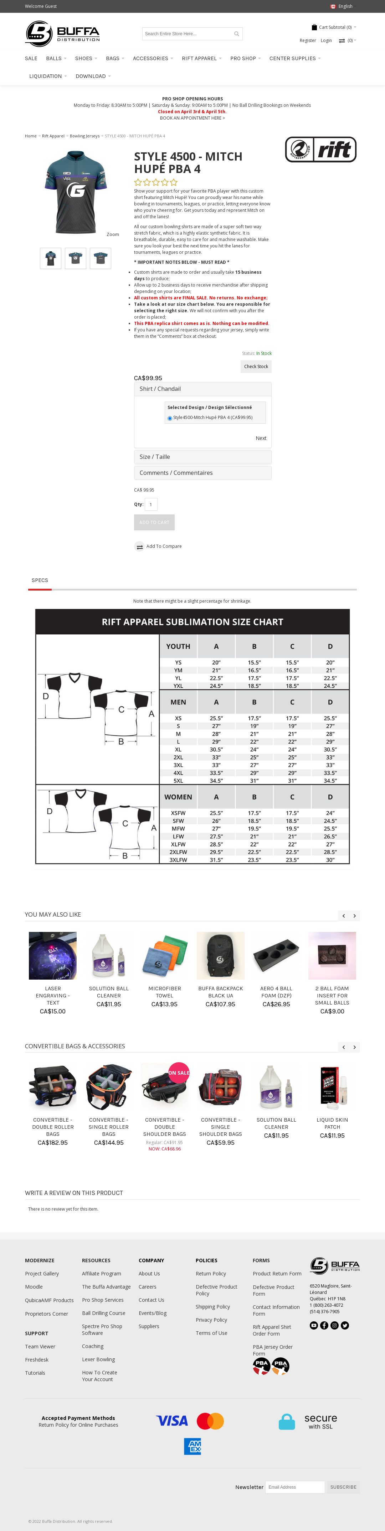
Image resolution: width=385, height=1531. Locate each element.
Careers (147, 1286)
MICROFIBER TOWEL (164, 992)
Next (261, 438)
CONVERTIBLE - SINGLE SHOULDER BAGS (220, 1126)
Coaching (92, 1346)
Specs (40, 580)
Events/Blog (152, 1313)
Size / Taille (155, 457)
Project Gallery (42, 1273)
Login (326, 40)
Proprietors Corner (46, 1313)
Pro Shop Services (103, 1299)
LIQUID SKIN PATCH (332, 1123)
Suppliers (149, 1326)
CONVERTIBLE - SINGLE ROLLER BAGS (109, 1126)
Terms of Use (211, 1333)
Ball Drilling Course (103, 1313)
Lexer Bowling (98, 1359)
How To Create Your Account (99, 1376)
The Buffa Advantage (106, 1286)
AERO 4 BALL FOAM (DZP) (276, 992)
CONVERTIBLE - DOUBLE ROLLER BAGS (53, 1126)
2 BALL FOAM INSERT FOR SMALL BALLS (332, 995)
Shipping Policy (213, 1306)
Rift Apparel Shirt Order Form (272, 1330)
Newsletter (249, 1487)
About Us (149, 1273)
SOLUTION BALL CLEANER (109, 992)
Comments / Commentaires (176, 473)
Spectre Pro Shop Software (102, 1329)
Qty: (139, 504)
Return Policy (211, 1273)
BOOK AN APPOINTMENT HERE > (192, 118)
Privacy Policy (211, 1319)
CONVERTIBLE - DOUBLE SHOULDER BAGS (164, 1126)
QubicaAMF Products (49, 1300)
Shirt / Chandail (160, 389)
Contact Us (151, 1299)
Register (308, 40)
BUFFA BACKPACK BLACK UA (220, 992)
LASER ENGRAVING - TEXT (53, 995)
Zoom (113, 234)
